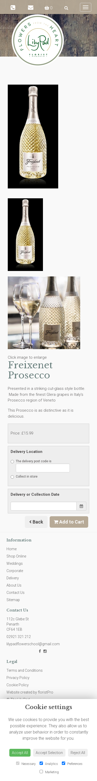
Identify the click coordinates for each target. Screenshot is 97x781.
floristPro (45, 692)
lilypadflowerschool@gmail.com (33, 644)
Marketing (49, 772)
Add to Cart (69, 522)
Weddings (14, 563)
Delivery (12, 578)
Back (36, 522)
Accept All (20, 753)
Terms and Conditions (24, 670)
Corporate (14, 571)
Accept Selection (49, 753)
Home (11, 549)
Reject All (78, 753)
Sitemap (13, 600)
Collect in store (24, 477)
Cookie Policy (17, 685)
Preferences (72, 764)
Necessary (26, 764)
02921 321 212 (18, 637)
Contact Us (15, 592)
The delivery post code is (40, 465)
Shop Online (16, 556)
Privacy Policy (17, 678)
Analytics (49, 764)
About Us (13, 585)
